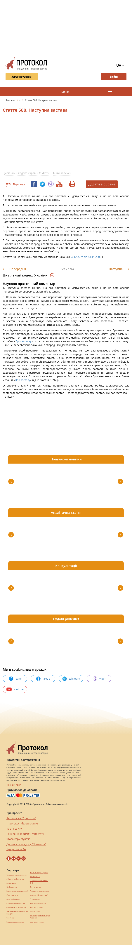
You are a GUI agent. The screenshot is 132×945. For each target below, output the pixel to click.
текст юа (10, 918)
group (43, 678)
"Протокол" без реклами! (22, 823)
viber (99, 678)
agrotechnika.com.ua (15, 903)
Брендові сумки (37, 922)
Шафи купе (35, 911)
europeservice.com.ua (16, 907)
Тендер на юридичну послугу (25, 834)
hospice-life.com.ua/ (39, 895)
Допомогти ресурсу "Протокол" (26, 844)
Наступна (116, 269)
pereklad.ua (35, 876)
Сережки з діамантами (16, 875)
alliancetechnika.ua (15, 879)
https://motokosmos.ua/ (17, 891)
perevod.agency (13, 899)
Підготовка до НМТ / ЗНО (39, 881)
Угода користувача (18, 839)
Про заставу (23, 341)
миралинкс (11, 883)
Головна (11, 100)
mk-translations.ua (38, 903)
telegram (71, 678)
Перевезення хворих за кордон (17, 912)
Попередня (17, 269)
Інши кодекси (62, 173)
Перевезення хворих (39, 891)
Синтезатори (12, 895)
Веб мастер (11, 887)
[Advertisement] (67, 27)
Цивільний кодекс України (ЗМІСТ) (25, 173)
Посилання (35, 899)
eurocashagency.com (39, 872)
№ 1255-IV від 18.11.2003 (85, 257)
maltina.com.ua (37, 907)
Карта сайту (14, 828)
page (15, 678)
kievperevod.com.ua (15, 922)
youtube (15, 689)
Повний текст (13, 784)
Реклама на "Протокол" (21, 818)
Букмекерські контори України (40, 916)
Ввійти (114, 76)
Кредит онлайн (16, 849)
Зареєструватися (21, 76)
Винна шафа (35, 887)
